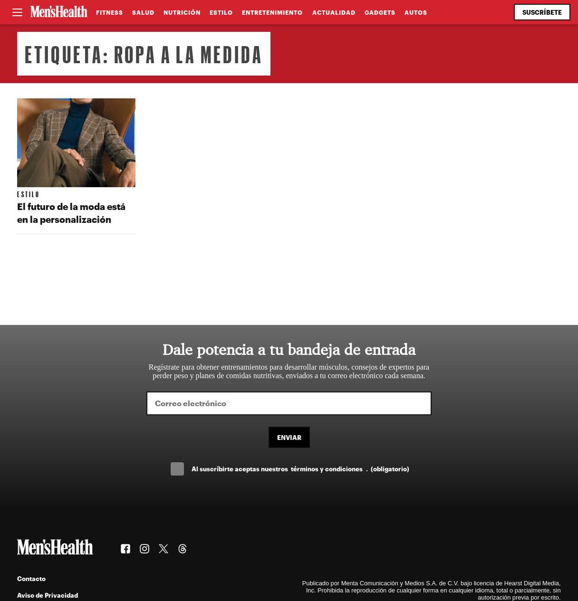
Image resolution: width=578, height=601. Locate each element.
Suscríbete (542, 12)
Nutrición (182, 12)
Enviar (289, 437)
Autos (416, 12)
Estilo (221, 12)
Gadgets (380, 12)
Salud (143, 12)
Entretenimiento (272, 12)
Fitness (109, 12)
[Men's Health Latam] (58, 12)
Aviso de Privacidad (47, 595)
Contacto (31, 578)
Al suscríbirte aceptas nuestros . (300, 468)
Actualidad (334, 12)
